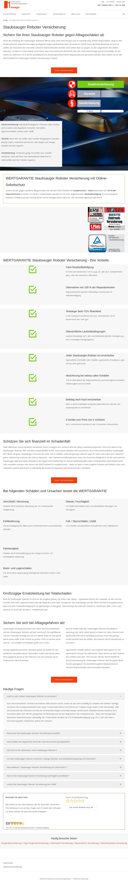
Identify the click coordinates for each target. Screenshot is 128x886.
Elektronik (9, 14)
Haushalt (41, 14)
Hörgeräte (59, 14)
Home (5, 20)
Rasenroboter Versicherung (87, 843)
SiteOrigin (84, 879)
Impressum (8, 863)
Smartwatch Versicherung (62, 843)
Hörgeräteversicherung (11, 843)
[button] (64, 696)
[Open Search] (124, 14)
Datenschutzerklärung (12, 866)
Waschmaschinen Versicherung (114, 843)
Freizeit (26, 14)
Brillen (75, 14)
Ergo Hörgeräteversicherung (36, 843)
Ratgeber (91, 14)
